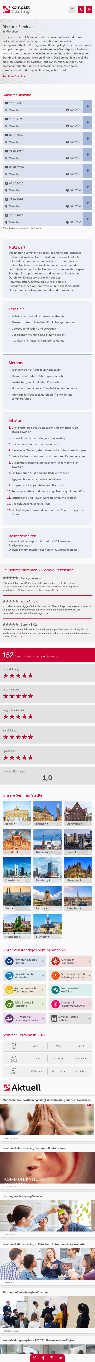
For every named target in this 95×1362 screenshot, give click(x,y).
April (36, 1046)
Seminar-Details (14, 76)
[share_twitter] (52, 1358)
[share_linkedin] (60, 1358)
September (81, 1058)
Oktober (36, 1071)
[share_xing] (34, 1358)
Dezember (81, 1071)
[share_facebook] (43, 1358)
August (58, 1058)
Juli (36, 1058)
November (58, 1071)
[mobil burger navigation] (72, 9)
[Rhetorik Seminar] (81, 9)
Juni (81, 1046)
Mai (58, 1046)
